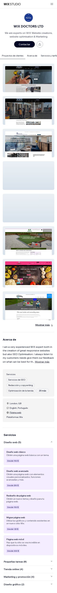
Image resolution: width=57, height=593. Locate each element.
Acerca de (32, 55)
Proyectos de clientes (12, 55)
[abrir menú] (52, 4)
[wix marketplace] (12, 4)
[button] (28, 78)
